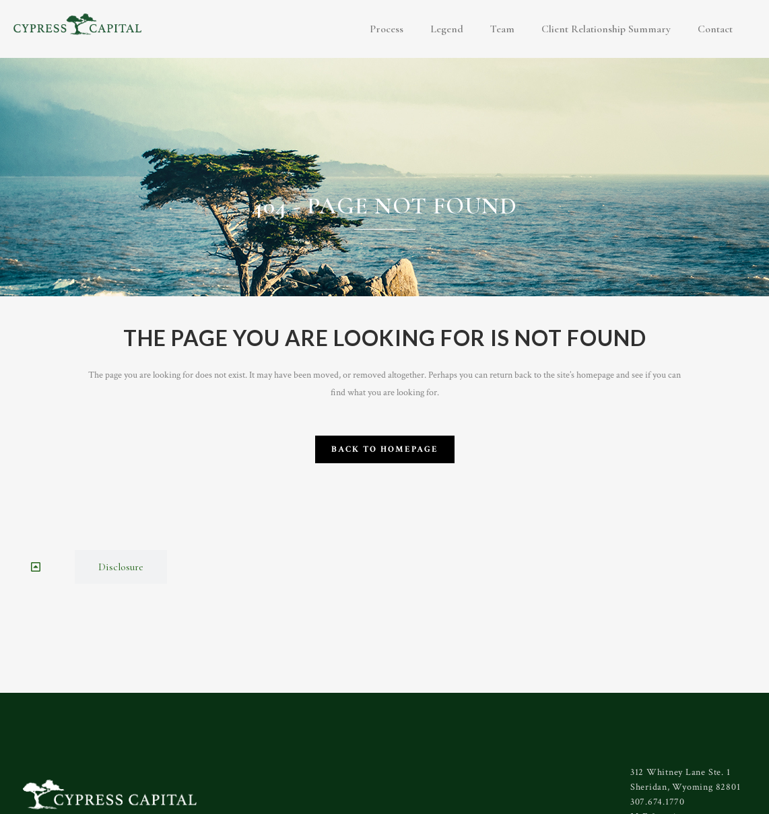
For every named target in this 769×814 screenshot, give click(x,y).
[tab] (37, 567)
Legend (446, 29)
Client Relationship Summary (606, 29)
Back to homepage (384, 449)
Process (386, 29)
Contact (715, 29)
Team (502, 29)
